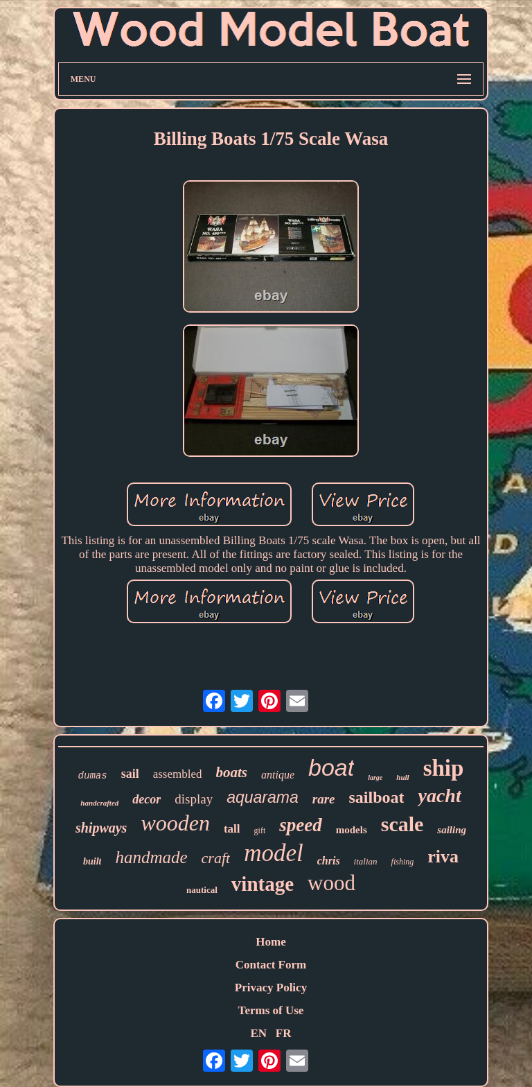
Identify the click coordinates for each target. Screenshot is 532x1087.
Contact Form (271, 964)
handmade (151, 857)
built (92, 861)
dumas (92, 775)
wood (331, 883)
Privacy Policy (271, 987)
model (273, 853)
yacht (439, 795)
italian (366, 861)
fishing (402, 862)
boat (331, 767)
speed (300, 825)
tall (232, 828)
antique (277, 775)
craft (216, 858)
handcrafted (99, 803)
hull (402, 777)
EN (258, 1033)
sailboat (376, 797)
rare (323, 799)
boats (231, 772)
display (194, 799)
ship (443, 768)
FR (284, 1033)
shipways (101, 827)
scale (402, 823)
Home (270, 941)
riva (443, 856)
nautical (202, 890)
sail (130, 774)
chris (328, 861)
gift (260, 830)
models (351, 829)
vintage (262, 884)
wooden (175, 822)
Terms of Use (271, 1010)
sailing (451, 829)
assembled (177, 774)
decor (146, 799)
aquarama (263, 797)
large (375, 777)
